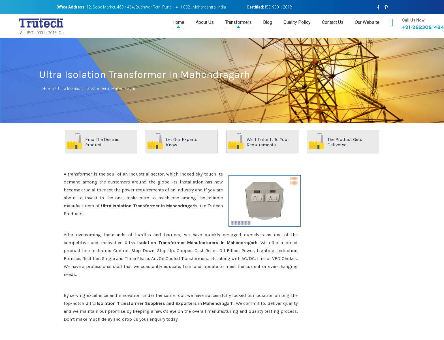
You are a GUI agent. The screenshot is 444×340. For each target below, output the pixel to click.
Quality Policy (297, 22)
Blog (267, 22)
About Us (205, 22)
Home (178, 22)
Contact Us (332, 22)
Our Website (367, 22)
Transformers (238, 22)
